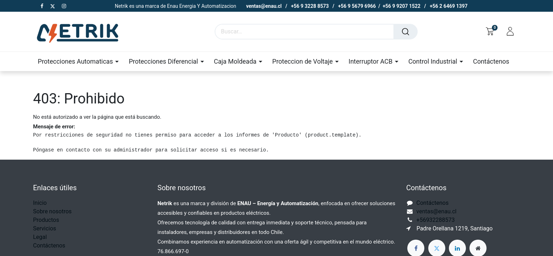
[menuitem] (491, 61)
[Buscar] (405, 32)
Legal (40, 237)
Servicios (44, 228)
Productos (46, 220)
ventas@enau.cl (437, 211)
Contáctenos (49, 245)
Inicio (40, 202)
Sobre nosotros (52, 211)
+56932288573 (436, 220)
